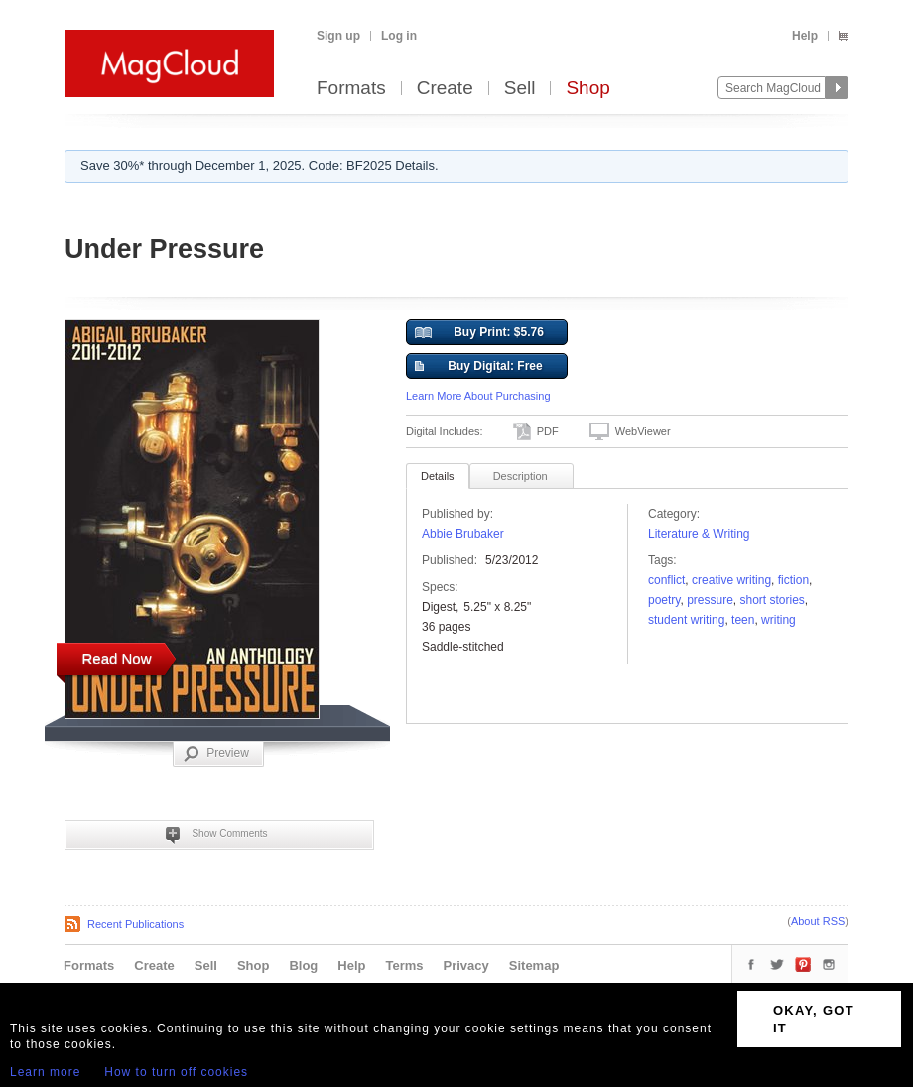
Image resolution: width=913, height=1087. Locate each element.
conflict (666, 580)
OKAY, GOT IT (813, 1019)
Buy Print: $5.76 (479, 333)
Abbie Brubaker (463, 534)
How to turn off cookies (176, 1072)
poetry (664, 600)
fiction (793, 580)
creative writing (731, 580)
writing (778, 620)
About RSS (818, 921)
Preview (216, 754)
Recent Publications (135, 924)
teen (742, 620)
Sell (520, 88)
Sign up (338, 36)
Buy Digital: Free (479, 367)
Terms (404, 965)
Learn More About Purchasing (478, 396)
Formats (351, 88)
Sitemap (534, 965)
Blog (303, 965)
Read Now (116, 658)
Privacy (466, 965)
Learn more (45, 1072)
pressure (710, 600)
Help (805, 36)
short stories (772, 600)
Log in (399, 36)
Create (445, 88)
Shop (587, 88)
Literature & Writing (699, 534)
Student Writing (686, 620)
